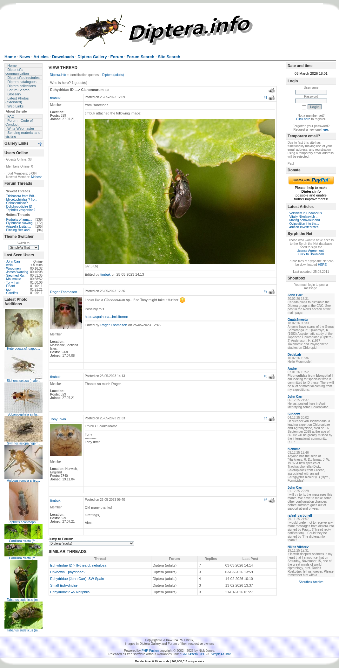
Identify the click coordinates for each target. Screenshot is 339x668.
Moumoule (13, 279)
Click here (303, 119)
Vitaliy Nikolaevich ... (304, 216)
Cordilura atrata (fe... (23, 541)
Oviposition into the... (304, 223)
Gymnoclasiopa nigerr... (23, 443)
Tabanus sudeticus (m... (23, 600)
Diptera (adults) (113, 75)
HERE (322, 264)
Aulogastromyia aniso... (23, 480)
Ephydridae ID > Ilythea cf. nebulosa (78, 565)
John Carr (13, 261)
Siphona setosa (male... (23, 380)
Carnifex (12, 293)
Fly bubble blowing (19, 223)
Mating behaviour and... (306, 220)
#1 (265, 97)
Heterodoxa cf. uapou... (23, 348)
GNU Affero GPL (193, 654)
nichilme (294, 449)
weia (9, 265)
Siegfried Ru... (16, 275)
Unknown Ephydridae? (67, 572)
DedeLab (294, 354)
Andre (292, 368)
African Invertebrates (303, 227)
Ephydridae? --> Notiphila (70, 592)
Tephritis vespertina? (20, 210)
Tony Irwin (13, 282)
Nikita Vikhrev (298, 547)
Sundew (294, 414)
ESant (10, 286)
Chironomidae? (17, 203)
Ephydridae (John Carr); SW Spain (77, 579)
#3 (265, 376)
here (325, 129)
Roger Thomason (63, 292)
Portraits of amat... (19, 219)
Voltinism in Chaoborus (305, 213)
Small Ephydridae (63, 585)
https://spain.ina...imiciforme (106, 317)
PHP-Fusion (150, 650)
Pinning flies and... (19, 230)
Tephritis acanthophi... (23, 522)
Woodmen (13, 268)
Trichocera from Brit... (21, 196)
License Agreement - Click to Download (311, 252)
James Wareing (17, 272)
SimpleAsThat (220, 654)
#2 (265, 291)
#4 (265, 418)
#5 (265, 500)
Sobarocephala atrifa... (24, 414)
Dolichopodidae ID (19, 206)
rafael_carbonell (300, 515)
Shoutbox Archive (311, 582)
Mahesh (37, 177)
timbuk (55, 98)
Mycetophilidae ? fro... (21, 199)
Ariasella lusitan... (18, 226)
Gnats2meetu (298, 319)
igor (9, 289)
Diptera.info (58, 75)
